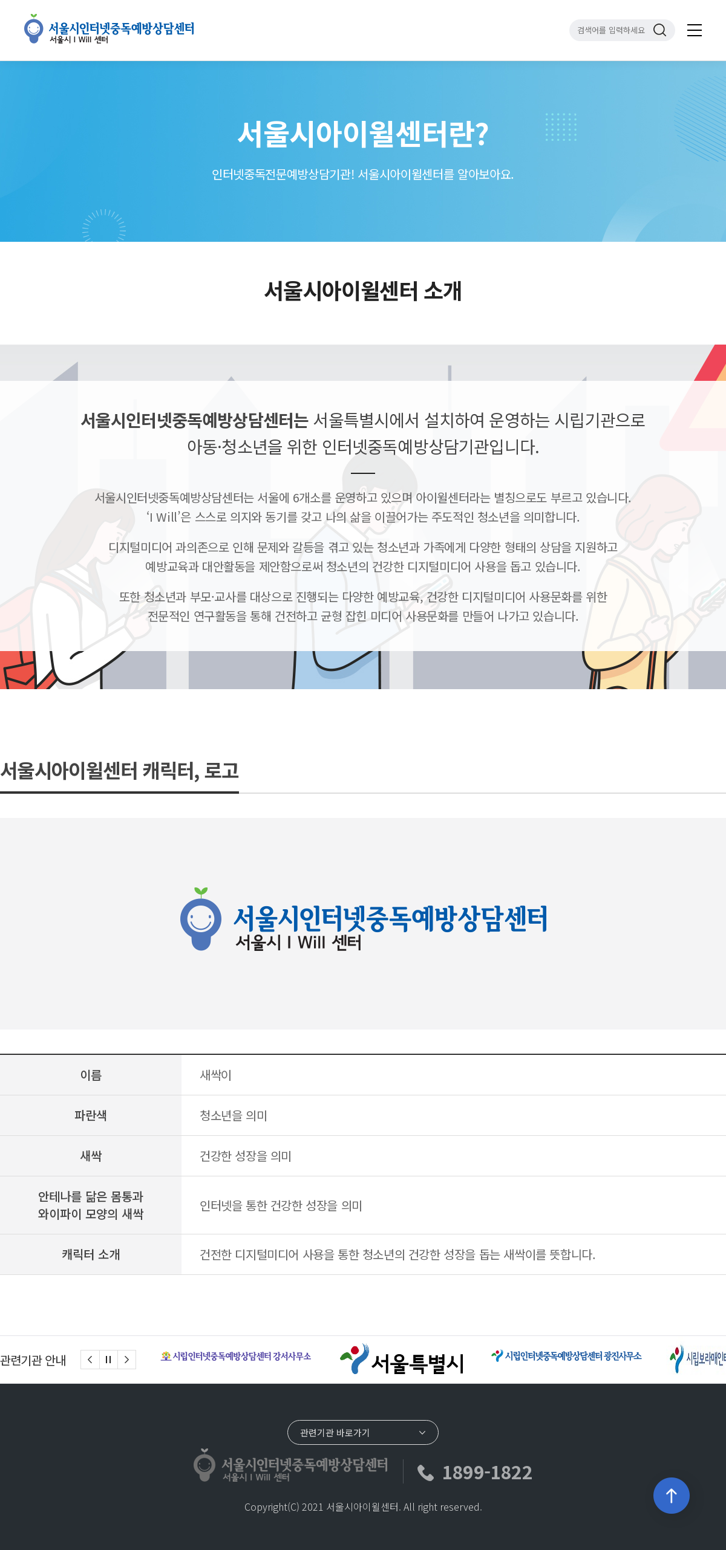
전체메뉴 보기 (694, 30)
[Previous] (89, 1359)
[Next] (127, 1359)
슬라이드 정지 (108, 1359)
